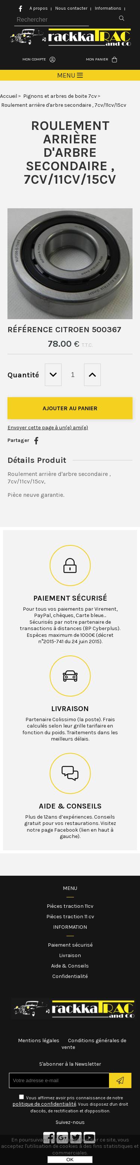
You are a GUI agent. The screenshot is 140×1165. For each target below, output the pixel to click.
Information (70, 927)
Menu (70, 888)
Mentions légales (38, 1040)
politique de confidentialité (44, 1104)
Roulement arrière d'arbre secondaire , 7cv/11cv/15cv (70, 152)
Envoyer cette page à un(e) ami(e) (47, 427)
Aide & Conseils (70, 966)
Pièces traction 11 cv (70, 916)
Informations (108, 8)
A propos (38, 8)
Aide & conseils (70, 806)
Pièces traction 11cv (70, 906)
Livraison (70, 708)
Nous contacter (71, 8)
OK (70, 1159)
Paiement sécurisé (70, 598)
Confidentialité (70, 976)
